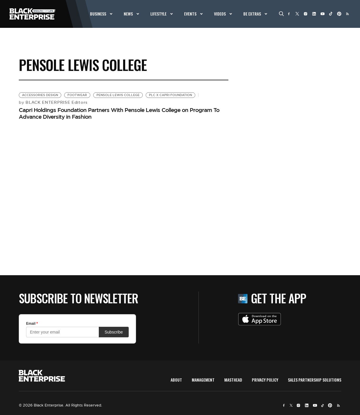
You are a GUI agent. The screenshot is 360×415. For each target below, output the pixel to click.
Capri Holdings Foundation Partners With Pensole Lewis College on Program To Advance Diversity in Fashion (119, 113)
